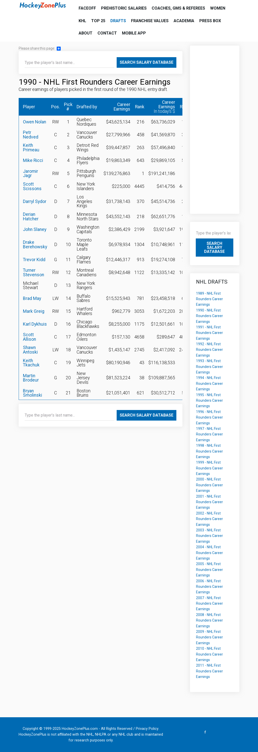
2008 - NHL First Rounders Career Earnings (209, 620)
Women (217, 8)
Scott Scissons (32, 186)
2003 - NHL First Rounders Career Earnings (209, 535)
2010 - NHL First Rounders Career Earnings (209, 654)
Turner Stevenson (33, 272)
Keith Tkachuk (31, 363)
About (85, 33)
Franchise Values (150, 20)
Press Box (210, 20)
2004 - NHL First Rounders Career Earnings (209, 552)
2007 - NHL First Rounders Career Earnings (209, 603)
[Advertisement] (215, 127)
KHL (82, 20)
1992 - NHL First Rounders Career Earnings (209, 349)
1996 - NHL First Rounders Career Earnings (209, 417)
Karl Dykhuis (35, 324)
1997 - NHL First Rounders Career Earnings (209, 434)
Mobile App (134, 33)
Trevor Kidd (34, 259)
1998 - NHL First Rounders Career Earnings (209, 451)
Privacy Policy (147, 729)
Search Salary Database (146, 62)
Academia (184, 20)
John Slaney (34, 229)
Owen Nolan (34, 121)
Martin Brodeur (31, 378)
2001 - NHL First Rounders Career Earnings (209, 502)
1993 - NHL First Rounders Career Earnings (209, 366)
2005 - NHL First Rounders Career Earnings (209, 569)
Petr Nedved (30, 135)
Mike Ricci (33, 160)
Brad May (32, 298)
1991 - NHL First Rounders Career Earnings (209, 332)
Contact (107, 33)
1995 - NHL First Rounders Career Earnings (209, 400)
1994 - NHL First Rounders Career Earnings (209, 383)
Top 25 (98, 20)
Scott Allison (29, 337)
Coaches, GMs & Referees (178, 8)
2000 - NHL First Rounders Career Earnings (209, 485)
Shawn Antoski (30, 350)
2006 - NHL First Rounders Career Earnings (209, 586)
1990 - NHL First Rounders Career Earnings (209, 316)
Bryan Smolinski (32, 393)
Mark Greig (33, 311)
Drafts (118, 20)
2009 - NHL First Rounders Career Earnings (209, 637)
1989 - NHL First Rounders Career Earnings (209, 299)
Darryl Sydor (34, 201)
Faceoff (87, 8)
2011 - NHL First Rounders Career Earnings (209, 671)
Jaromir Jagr (30, 173)
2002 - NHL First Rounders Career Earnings (209, 519)
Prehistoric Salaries (124, 8)
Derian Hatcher (31, 216)
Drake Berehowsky (35, 244)
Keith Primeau (31, 147)
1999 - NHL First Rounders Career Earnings (209, 468)
